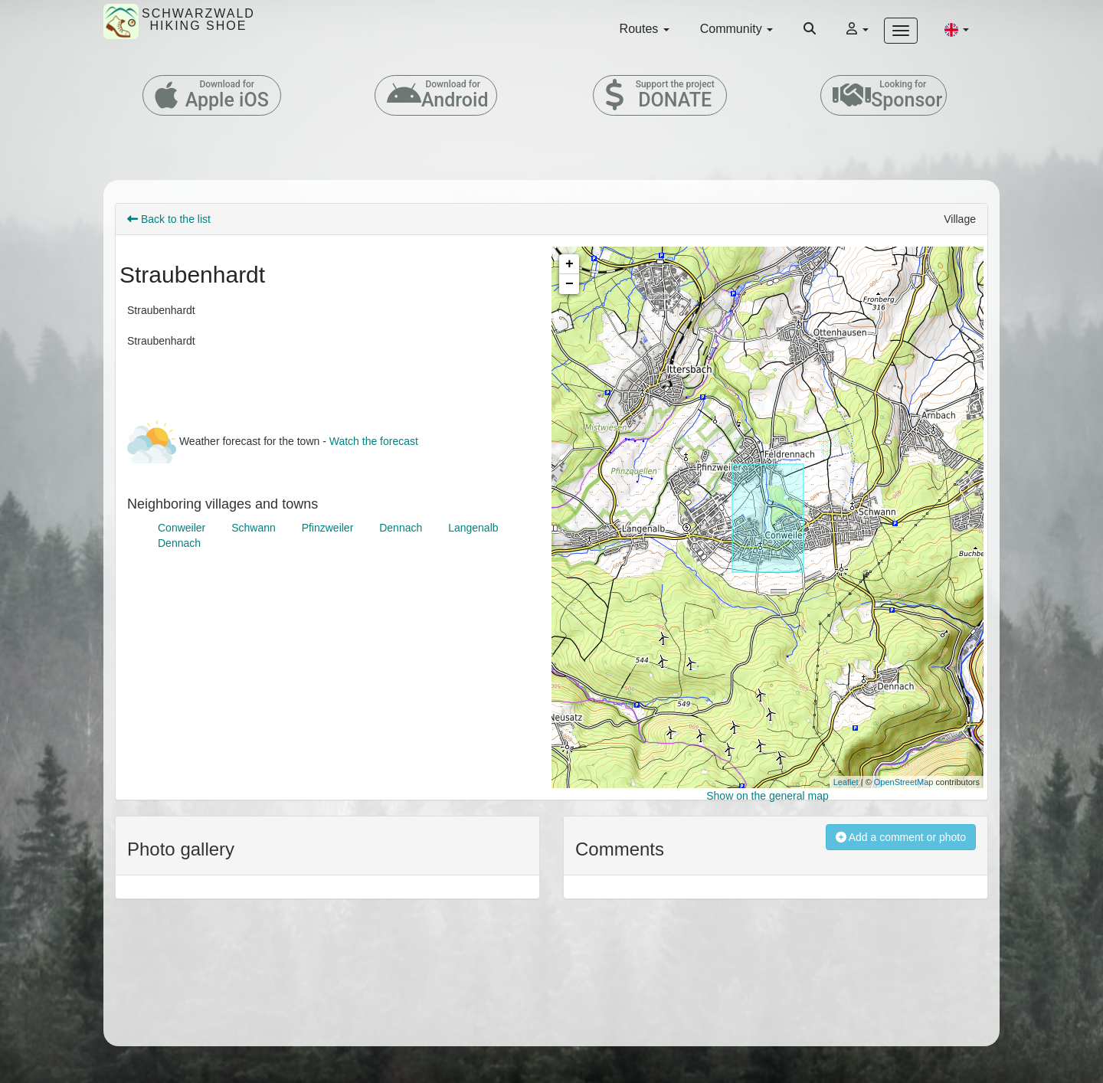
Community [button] (736, 28)
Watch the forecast (373, 441)
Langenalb (473, 528)
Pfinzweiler (328, 528)
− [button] (569, 284)
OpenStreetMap (904, 782)
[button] (957, 29)
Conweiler (181, 528)
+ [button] (569, 264)
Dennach (400, 528)
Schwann (253, 528)
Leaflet (846, 782)
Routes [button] (644, 28)
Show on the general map (767, 796)
